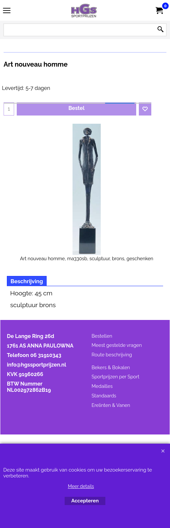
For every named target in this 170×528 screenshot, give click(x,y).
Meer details (81, 486)
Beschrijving (27, 281)
